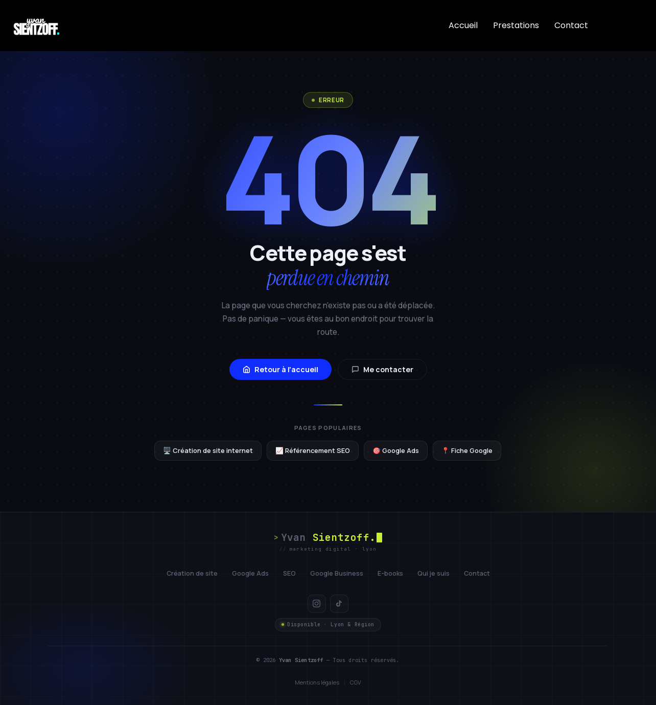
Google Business (336, 573)
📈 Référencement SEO (312, 450)
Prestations (516, 25)
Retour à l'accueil (280, 369)
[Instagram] (317, 604)
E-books (390, 573)
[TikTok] (339, 604)
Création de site (192, 573)
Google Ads (250, 573)
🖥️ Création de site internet (208, 450)
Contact (571, 25)
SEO (289, 573)
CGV (355, 682)
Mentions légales (317, 682)
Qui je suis (433, 573)
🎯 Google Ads (395, 450)
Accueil (463, 25)
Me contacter (382, 369)
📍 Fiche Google (467, 450)
